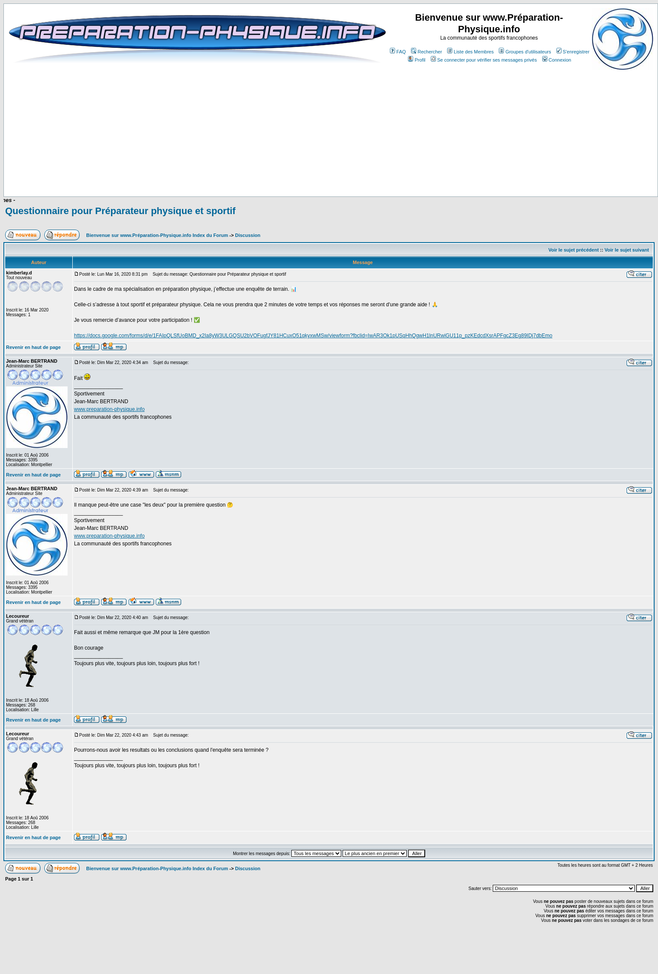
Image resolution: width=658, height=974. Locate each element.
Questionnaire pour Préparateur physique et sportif (120, 210)
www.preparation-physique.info (109, 409)
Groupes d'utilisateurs (525, 51)
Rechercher (426, 51)
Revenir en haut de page (33, 347)
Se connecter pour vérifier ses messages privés (484, 59)
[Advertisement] (220, 171)
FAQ (398, 51)
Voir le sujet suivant (627, 249)
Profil (416, 59)
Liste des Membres (470, 51)
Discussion (247, 235)
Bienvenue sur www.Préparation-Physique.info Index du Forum (157, 235)
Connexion (557, 59)
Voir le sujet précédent (573, 249)
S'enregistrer (573, 51)
